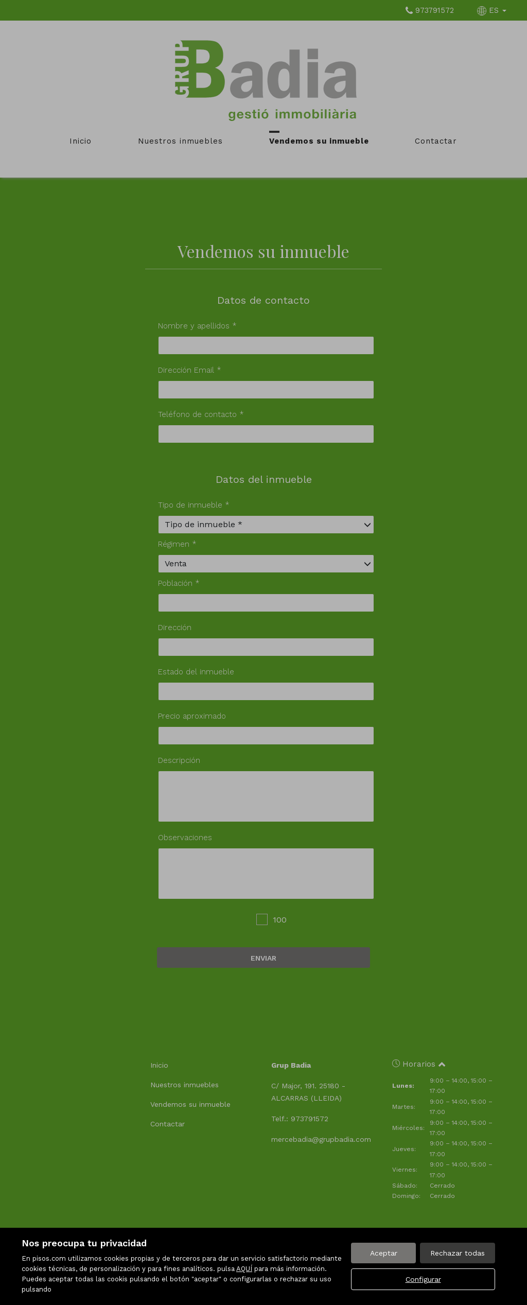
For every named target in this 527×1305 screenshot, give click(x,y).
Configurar (423, 1279)
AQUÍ (244, 1269)
